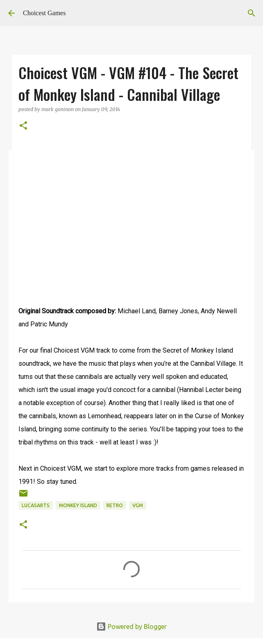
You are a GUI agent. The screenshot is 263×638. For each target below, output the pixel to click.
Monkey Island (78, 505)
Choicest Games (44, 12)
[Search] (251, 13)
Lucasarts (36, 505)
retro (115, 505)
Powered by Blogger (131, 626)
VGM (137, 505)
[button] (23, 126)
